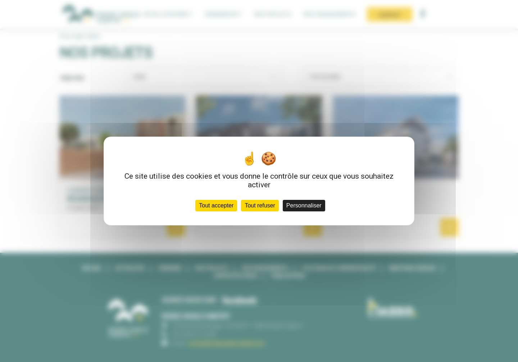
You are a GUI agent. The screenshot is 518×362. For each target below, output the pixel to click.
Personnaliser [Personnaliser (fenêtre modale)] (304, 205)
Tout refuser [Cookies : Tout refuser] (260, 205)
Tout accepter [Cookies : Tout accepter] (216, 205)
